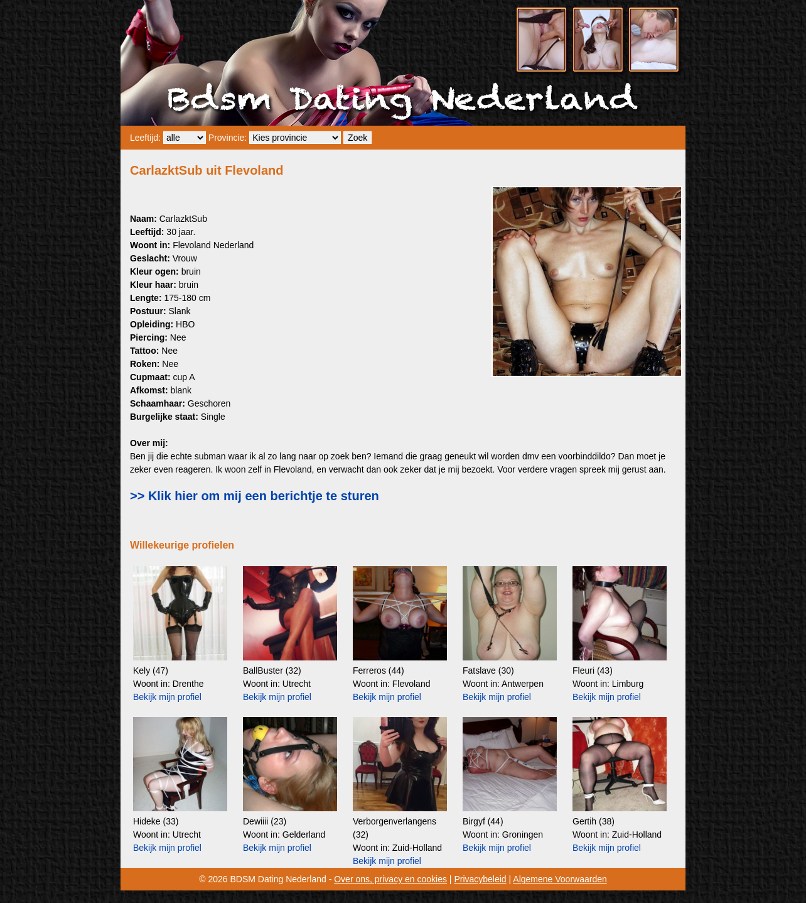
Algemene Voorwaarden (559, 879)
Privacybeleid (480, 879)
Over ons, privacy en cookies (390, 879)
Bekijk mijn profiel (167, 697)
